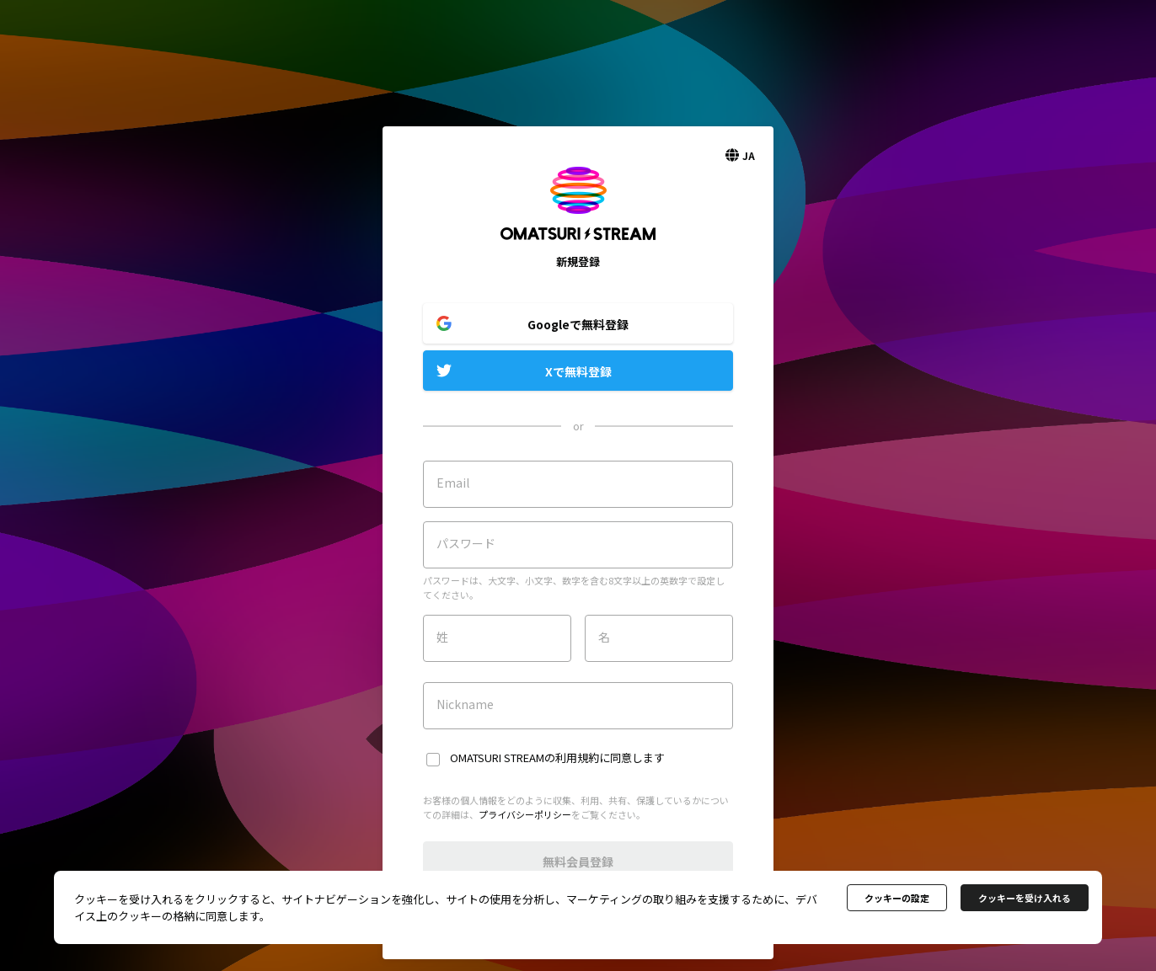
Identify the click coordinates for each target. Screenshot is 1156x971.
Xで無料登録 (578, 371)
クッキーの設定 (896, 897)
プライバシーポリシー (525, 814)
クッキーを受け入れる (1024, 897)
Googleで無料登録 (578, 324)
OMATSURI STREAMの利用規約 (524, 758)
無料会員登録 (578, 861)
